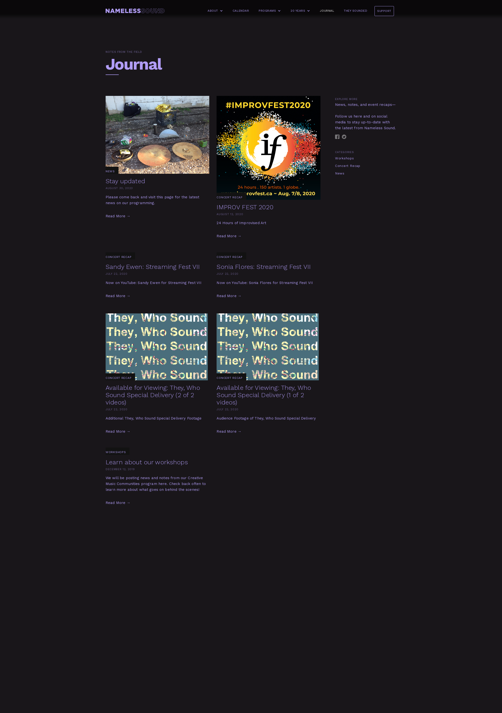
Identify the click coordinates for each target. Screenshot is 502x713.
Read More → (118, 216)
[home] (135, 11)
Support (384, 11)
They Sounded (355, 10)
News (340, 173)
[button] (214, 11)
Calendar (241, 10)
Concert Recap (347, 166)
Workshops (344, 158)
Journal (327, 10)
